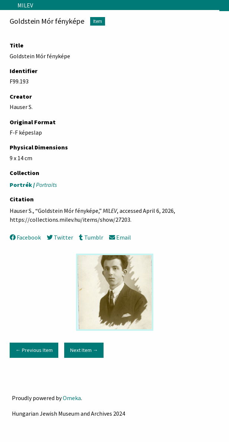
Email (120, 237)
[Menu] (6, 5)
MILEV (25, 5)
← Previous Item (33, 350)
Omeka (72, 398)
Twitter (60, 237)
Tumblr (91, 237)
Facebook (25, 237)
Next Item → (84, 350)
